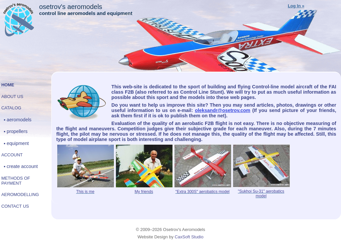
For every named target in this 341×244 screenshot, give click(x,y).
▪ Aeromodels (17, 119)
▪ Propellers (16, 131)
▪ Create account (21, 166)
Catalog (11, 107)
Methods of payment (15, 181)
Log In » (296, 5)
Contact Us (15, 206)
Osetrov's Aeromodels (70, 6)
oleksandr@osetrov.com (222, 110)
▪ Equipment (16, 143)
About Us (12, 96)
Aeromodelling (20, 194)
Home (7, 84)
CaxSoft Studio (188, 236)
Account (12, 154)
